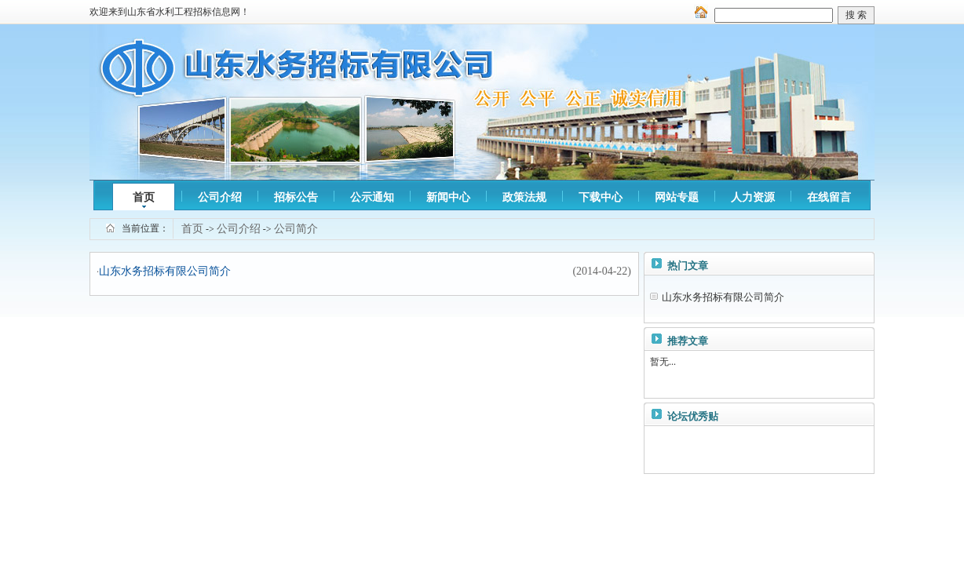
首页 (144, 197)
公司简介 (296, 229)
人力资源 (753, 197)
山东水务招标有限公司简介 (165, 271)
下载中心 (601, 197)
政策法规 (524, 197)
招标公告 (296, 197)
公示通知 (372, 197)
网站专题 (677, 197)
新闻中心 (448, 197)
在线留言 (829, 197)
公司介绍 (220, 197)
